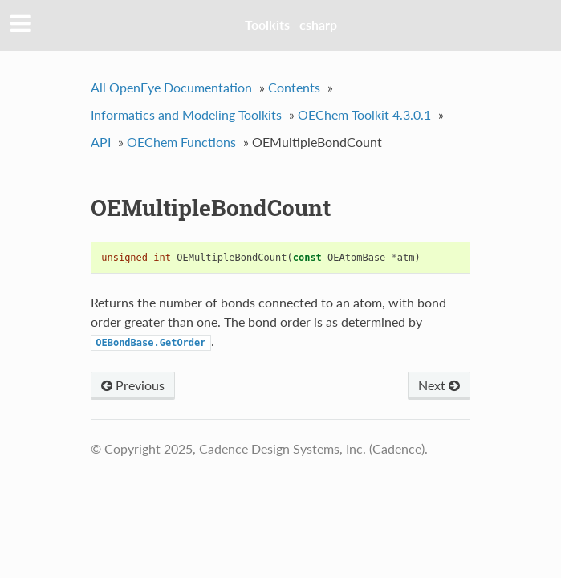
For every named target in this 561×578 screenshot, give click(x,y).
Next (439, 385)
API (101, 141)
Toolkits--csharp (291, 24)
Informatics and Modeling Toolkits (186, 114)
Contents (294, 87)
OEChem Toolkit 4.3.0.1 (364, 114)
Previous (133, 385)
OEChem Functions (181, 141)
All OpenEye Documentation (171, 87)
